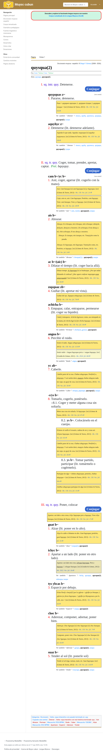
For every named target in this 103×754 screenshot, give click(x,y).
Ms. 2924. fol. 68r (82, 356)
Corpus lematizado (10, 24)
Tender (77, 725)
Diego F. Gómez (85, 64)
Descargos (55, 749)
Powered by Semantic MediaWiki (35, 741)
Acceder (93, 5)
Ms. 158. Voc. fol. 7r (86, 629)
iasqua (76, 609)
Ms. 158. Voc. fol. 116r (83, 665)
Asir (97, 720)
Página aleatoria (9, 64)
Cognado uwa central (40, 720)
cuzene (77, 211)
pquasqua (82, 391)
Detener (51, 720)
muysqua (76, 670)
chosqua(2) (78, 257)
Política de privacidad (11, 749)
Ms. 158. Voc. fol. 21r (83, 193)
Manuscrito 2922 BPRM (41, 725)
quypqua (98, 116)
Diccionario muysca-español (10, 20)
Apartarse (54, 725)
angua (74, 361)
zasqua (92, 211)
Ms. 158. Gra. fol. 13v (70, 491)
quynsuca (90, 116)
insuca (78, 116)
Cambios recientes (9, 61)
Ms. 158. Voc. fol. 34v (77, 325)
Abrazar (35, 722)
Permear (43, 722)
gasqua (77, 648)
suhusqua (59, 579)
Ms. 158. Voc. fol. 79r (69, 299)
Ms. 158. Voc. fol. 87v (75, 415)
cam (72, 211)
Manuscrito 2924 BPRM (55, 722)
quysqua (38, 77)
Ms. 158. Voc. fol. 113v (70, 347)
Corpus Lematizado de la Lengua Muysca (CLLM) (66, 16)
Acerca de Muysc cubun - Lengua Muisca (35, 749)
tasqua (66, 579)
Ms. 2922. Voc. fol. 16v (65, 570)
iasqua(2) (75, 546)
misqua (75, 391)
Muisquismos (8, 36)
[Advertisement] (13, 101)
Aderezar (70, 725)
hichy (81, 575)
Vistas (41, 57)
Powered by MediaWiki (14, 741)
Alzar (95, 722)
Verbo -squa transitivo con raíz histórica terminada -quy (75, 720)
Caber (73, 722)
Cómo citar (7, 46)
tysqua (67, 120)
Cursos (5, 40)
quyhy (84, 116)
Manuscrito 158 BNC (84, 722)
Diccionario (44, 717)
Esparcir (62, 725)
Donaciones (7, 49)
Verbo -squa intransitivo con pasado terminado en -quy (69, 717)
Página (33, 57)
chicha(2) (77, 330)
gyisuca (84, 330)
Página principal (9, 15)
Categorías (35, 717)
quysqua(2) (46, 77)
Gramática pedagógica (11, 28)
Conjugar (93, 89)
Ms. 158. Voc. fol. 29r (69, 206)
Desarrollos (7, 43)
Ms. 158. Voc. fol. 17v (84, 519)
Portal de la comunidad (11, 57)
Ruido (67, 722)
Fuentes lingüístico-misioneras (10, 32)
